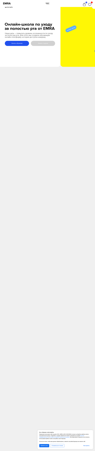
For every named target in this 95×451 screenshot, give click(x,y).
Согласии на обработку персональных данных (60, 437)
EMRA (7, 3)
